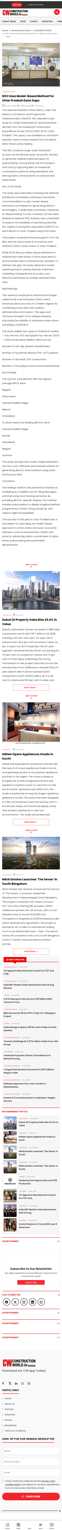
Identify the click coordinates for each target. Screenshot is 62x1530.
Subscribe (16, 5)
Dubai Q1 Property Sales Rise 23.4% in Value (38, 1124)
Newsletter (11, 1425)
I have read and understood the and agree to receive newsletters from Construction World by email (32, 1484)
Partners (9, 1409)
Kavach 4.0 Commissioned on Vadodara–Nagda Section (29, 1099)
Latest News (9, 21)
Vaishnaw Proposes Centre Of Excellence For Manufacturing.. (27, 1057)
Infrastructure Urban (20, 30)
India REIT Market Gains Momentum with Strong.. (37, 1211)
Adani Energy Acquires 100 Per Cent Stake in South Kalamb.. (30, 1029)
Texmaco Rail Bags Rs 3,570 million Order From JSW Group (31, 1043)
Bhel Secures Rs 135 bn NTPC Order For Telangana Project (29, 1015)
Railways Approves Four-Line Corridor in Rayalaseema (25, 1085)
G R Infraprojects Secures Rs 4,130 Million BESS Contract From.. (28, 1000)
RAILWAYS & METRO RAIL (12, 1038)
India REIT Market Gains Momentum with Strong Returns (29, 986)
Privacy (8, 1419)
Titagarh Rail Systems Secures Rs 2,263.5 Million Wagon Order (29, 1071)
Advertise (47, 21)
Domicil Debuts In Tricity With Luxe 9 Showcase (38, 1226)
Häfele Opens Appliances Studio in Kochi (37, 1138)
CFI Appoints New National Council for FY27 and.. (37, 1197)
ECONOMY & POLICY (43, 30)
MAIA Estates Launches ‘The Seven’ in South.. (38, 1153)
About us (9, 1403)
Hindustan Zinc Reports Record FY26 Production (38, 1182)
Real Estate (7, 615)
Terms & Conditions (15, 1430)
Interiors (23, 1133)
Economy (23, 1191)
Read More (31, 687)
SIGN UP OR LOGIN (34, 5)
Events (34, 21)
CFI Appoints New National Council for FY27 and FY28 (29, 972)
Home (5, 30)
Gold (23, 21)
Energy (7, 995)
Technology (8, 1052)
